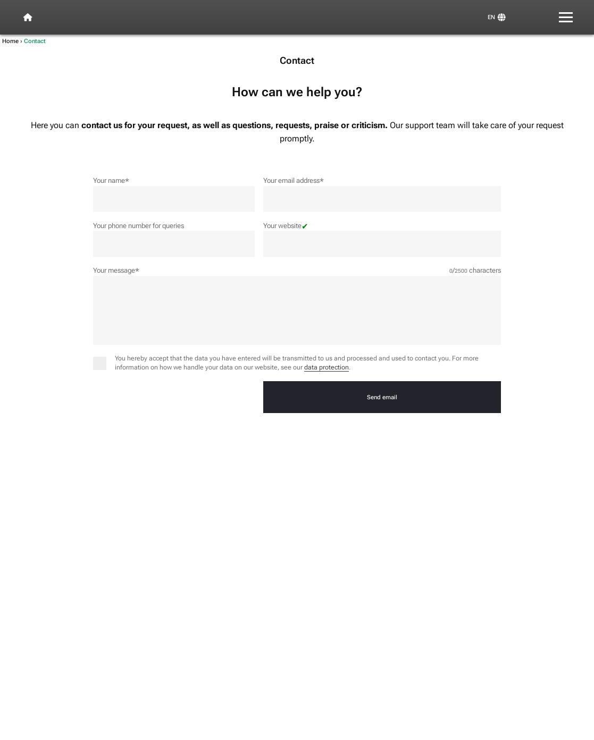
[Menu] (566, 17)
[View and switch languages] (496, 17)
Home (10, 41)
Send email (382, 397)
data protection (326, 367)
